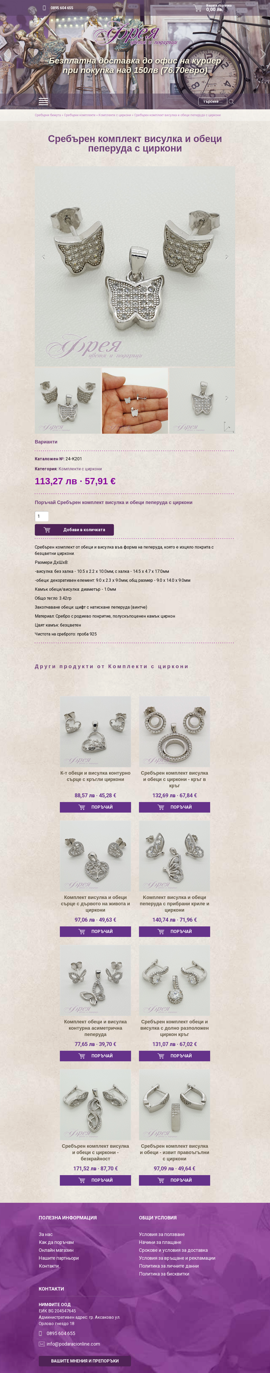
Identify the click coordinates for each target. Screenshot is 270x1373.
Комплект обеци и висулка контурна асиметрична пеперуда (95, 1028)
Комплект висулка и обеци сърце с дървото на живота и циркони (95, 904)
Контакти (49, 1266)
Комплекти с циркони (115, 115)
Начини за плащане (160, 1242)
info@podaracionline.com (73, 1344)
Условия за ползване (162, 1234)
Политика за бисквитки (164, 1274)
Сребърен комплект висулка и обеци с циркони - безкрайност (95, 1152)
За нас (46, 1234)
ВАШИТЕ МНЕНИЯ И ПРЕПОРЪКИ (85, 1361)
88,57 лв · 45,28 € (95, 795)
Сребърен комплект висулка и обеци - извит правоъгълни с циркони (174, 1152)
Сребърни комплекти (79, 115)
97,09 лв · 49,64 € (174, 1168)
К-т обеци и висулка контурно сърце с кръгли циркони (95, 776)
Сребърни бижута (48, 115)
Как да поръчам (56, 1242)
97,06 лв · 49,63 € (95, 920)
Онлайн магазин (56, 1250)
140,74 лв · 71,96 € (174, 920)
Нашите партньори (59, 1258)
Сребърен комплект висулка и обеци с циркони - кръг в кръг (174, 779)
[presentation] (43, 258)
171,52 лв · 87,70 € (95, 1168)
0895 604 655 (62, 8)
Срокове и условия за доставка (173, 1250)
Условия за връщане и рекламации (177, 1258)
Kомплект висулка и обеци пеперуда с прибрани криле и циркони (174, 904)
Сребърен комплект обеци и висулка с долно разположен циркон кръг (174, 1028)
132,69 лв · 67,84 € (174, 795)
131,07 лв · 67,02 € (174, 1044)
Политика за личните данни (169, 1266)
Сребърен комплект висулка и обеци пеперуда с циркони (177, 115)
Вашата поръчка (220, 8)
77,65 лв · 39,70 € (95, 1044)
